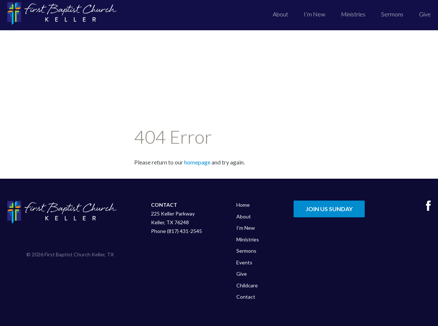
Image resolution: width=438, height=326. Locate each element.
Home (243, 205)
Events (244, 262)
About (280, 14)
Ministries (353, 14)
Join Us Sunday (329, 208)
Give (425, 14)
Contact (245, 297)
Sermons (392, 14)
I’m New (314, 14)
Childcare (247, 285)
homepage (197, 162)
